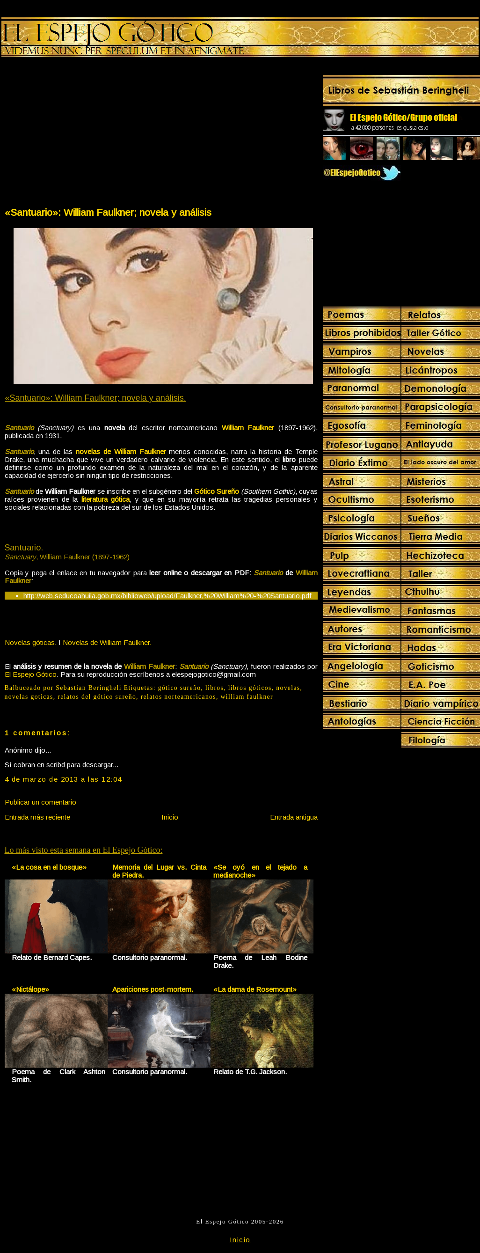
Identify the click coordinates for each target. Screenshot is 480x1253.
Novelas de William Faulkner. (107, 642)
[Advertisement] (82, 133)
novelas (288, 687)
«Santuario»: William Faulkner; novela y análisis (108, 212)
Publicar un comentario (40, 802)
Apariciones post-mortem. (152, 989)
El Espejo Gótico (31, 674)
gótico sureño (179, 687)
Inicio (169, 817)
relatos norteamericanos (178, 696)
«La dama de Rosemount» (255, 989)
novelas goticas (29, 696)
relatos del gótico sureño (97, 696)
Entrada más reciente (37, 817)
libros (214, 687)
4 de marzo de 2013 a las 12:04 (63, 779)
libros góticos (250, 687)
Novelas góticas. (31, 642)
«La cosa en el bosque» (49, 867)
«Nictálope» (30, 989)
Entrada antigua (294, 817)
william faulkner (247, 696)
